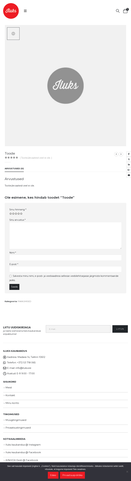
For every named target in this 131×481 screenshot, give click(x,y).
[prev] (116, 151)
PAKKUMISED (24, 299)
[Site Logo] (11, 11)
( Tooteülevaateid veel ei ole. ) (36, 155)
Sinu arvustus (17, 217)
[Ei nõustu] (127, 471)
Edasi (53, 475)
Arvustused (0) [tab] (14, 166)
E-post (13, 261)
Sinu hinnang (17, 206)
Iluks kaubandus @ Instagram (23, 442)
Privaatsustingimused (18, 425)
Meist (8, 384)
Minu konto (12, 400)
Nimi (12, 250)
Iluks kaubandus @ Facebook (23, 449)
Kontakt (10, 392)
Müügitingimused (15, 417)
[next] (121, 151)
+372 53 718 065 (26, 359)
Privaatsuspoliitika (72, 475)
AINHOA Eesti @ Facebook (21, 457)
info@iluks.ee (23, 365)
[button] (25, 11)
